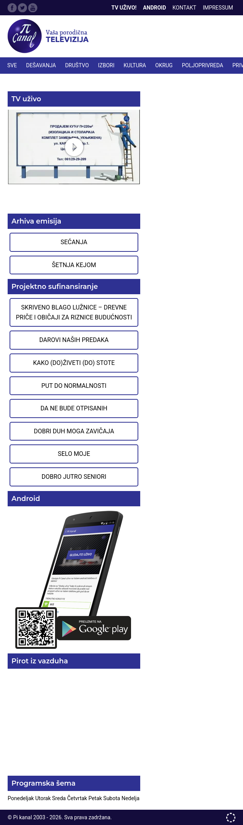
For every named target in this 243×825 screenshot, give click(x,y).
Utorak (43, 798)
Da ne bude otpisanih (73, 408)
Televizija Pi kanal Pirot (50, 36)
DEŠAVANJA (41, 65)
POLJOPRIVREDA (202, 65)
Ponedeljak (21, 798)
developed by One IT (230, 817)
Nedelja (130, 798)
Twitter (22, 7)
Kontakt (184, 8)
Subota (112, 798)
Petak (95, 798)
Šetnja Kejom (74, 265)
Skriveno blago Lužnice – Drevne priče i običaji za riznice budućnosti (74, 312)
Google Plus (32, 7)
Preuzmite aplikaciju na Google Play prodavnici (74, 579)
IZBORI (106, 65)
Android (154, 8)
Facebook (12, 7)
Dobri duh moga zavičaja (74, 431)
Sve (12, 65)
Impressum (218, 8)
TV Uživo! (124, 8)
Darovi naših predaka (74, 340)
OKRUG (164, 65)
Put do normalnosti (73, 385)
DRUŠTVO (77, 65)
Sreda (59, 798)
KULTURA (135, 65)
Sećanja (74, 242)
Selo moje (74, 453)
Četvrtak (78, 798)
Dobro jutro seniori (74, 476)
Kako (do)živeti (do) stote (74, 362)
